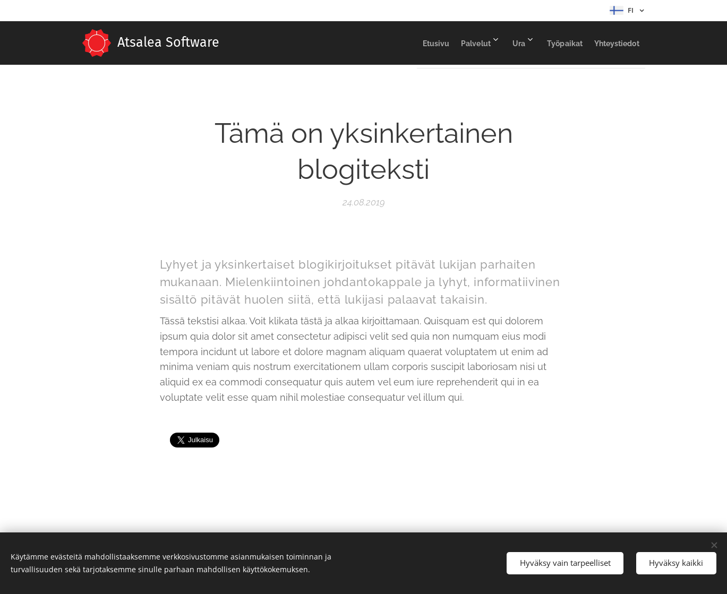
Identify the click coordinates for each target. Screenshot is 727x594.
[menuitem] (396, 43)
